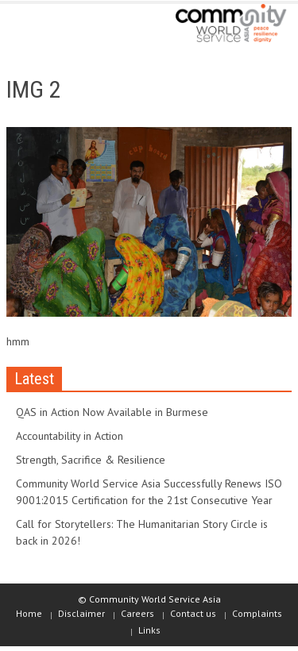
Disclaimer (81, 613)
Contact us (193, 613)
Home (29, 613)
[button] (60, 25)
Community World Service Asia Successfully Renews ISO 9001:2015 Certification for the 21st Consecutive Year (149, 491)
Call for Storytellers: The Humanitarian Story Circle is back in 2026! (142, 532)
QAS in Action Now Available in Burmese (112, 412)
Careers (137, 613)
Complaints (257, 613)
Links (149, 630)
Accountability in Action (69, 436)
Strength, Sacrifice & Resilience (90, 460)
